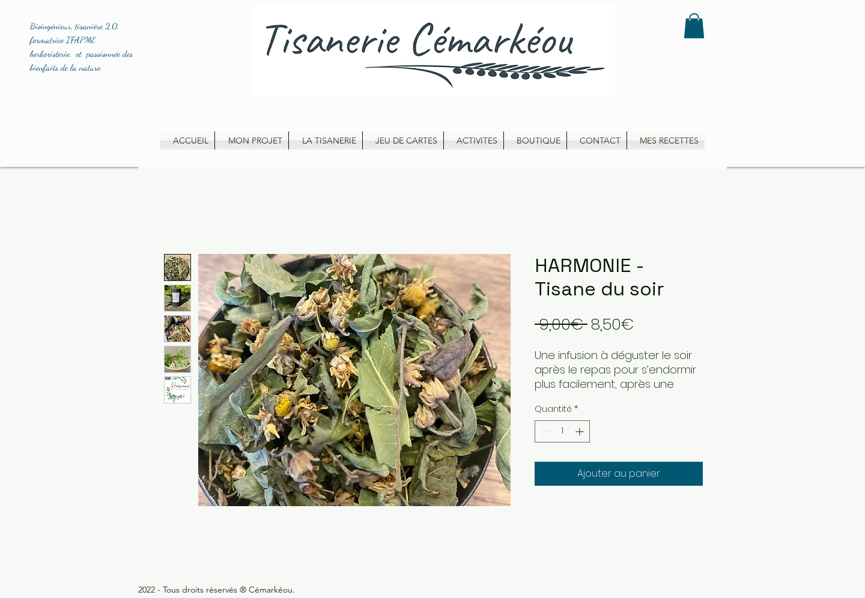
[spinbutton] (562, 431)
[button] (694, 25)
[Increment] (580, 431)
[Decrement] (543, 431)
